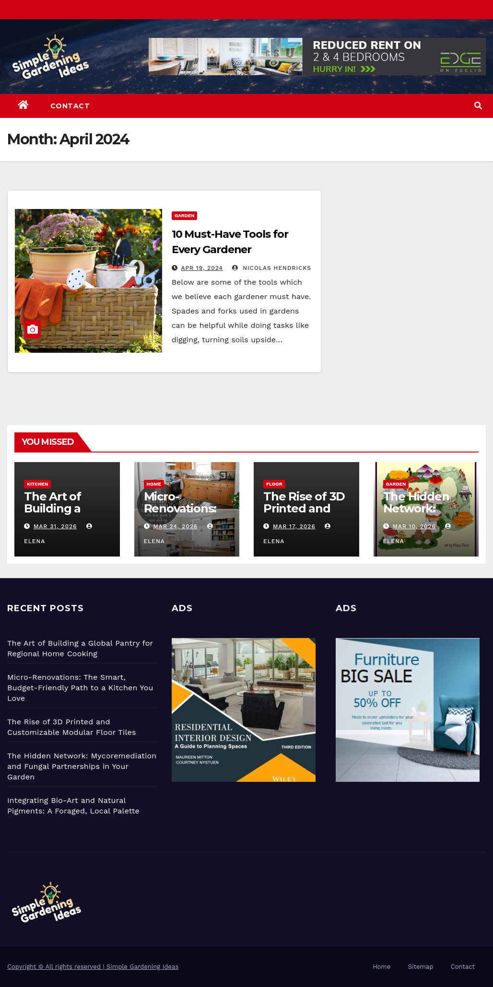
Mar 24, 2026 (175, 526)
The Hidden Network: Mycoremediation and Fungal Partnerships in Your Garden (81, 766)
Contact (70, 106)
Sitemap (421, 966)
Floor (274, 484)
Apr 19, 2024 (202, 268)
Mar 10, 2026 (413, 526)
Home (154, 484)
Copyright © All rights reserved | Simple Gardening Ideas (92, 966)
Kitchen (37, 484)
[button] (478, 105)
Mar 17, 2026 (294, 526)
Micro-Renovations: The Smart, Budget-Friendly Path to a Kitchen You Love (80, 688)
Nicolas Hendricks (271, 268)
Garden (185, 215)
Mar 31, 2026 (55, 526)
